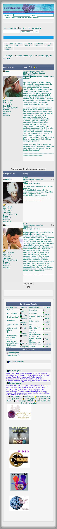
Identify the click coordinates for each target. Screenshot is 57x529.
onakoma (23, 343)
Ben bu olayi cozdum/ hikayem (12, 342)
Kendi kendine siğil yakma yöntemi (12, 337)
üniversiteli (47, 344)
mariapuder (24, 347)
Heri (46, 310)
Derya (47, 324)
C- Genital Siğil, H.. (28, 44)
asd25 (24, 336)
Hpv (8, 332)
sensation (46, 322)
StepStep (23, 315)
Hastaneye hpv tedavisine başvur (35, 343)
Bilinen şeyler (34, 321)
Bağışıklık (33, 310)
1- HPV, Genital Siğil (24, 56)
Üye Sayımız (41, 396)
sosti (24, 328)
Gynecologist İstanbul (28, 403)
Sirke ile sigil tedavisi (11, 329)
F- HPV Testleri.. (8, 48)
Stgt (46, 334)
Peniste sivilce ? (13, 317)
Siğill (24, 324)
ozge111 (23, 311)
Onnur (47, 329)
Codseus (23, 319)
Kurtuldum (11, 321)
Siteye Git (23, 28)
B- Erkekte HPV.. (18, 44)
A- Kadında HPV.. (8, 44)
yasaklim (23, 322)
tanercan (23, 334)
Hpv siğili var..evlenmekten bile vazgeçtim (35, 334)
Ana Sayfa (8, 56)
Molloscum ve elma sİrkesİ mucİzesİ (34, 328)
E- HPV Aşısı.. (48, 44)
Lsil (30, 324)
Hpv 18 (10, 310)
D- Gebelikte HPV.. (38, 44)
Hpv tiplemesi (12, 313)
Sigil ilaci (32, 346)
